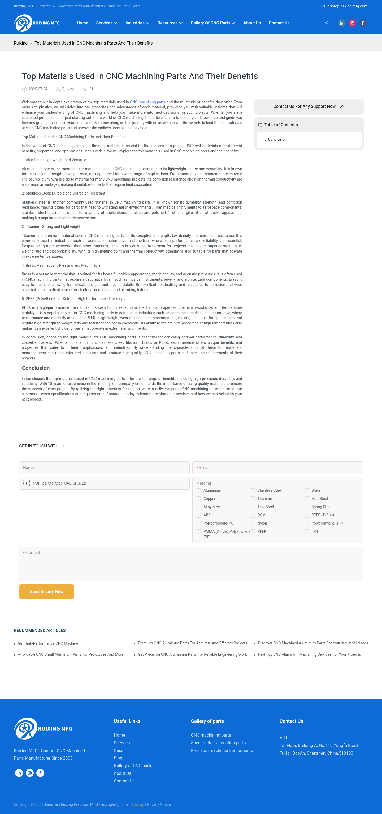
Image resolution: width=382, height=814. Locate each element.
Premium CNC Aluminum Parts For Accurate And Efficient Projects (192, 643)
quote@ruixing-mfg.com (344, 6)
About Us (122, 773)
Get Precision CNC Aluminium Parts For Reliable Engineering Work (192, 654)
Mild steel (319, 498)
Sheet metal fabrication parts (218, 742)
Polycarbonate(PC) (219, 523)
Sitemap (137, 804)
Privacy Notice (159, 804)
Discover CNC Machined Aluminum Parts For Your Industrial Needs (313, 643)
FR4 (314, 531)
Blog (118, 757)
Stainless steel (270, 490)
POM (262, 515)
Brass (316, 490)
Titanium (265, 498)
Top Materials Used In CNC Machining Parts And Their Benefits (93, 43)
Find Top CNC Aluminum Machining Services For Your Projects (309, 654)
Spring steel (321, 507)
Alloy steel (212, 507)
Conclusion (277, 139)
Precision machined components (222, 750)
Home (119, 735)
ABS (206, 515)
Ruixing (21, 43)
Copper (209, 498)
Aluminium (212, 490)
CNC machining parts (148, 102)
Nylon (262, 523)
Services (122, 742)
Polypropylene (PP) (327, 523)
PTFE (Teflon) (322, 515)
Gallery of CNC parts (133, 765)
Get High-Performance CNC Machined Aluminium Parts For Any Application (48, 643)
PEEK (262, 531)
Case (118, 750)
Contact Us (124, 781)
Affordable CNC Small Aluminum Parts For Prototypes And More (71, 654)
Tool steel (266, 507)
